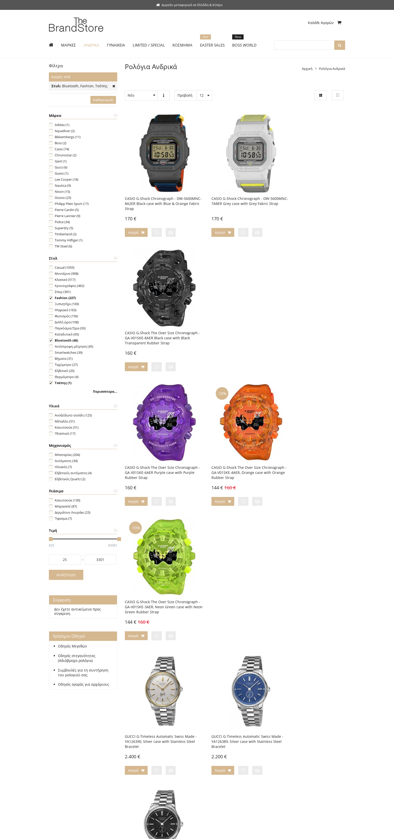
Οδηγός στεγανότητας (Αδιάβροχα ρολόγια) (76, 658)
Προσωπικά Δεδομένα (217, 761)
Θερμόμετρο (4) (66, 376)
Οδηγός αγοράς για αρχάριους (83, 684)
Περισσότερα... (105, 391)
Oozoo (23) (63, 197)
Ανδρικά (55, 738)
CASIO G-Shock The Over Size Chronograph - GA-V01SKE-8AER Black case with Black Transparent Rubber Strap (309, 195)
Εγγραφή (56, 731)
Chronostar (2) (65, 155)
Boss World (57, 769)
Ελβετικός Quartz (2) (70, 479)
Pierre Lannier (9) (67, 216)
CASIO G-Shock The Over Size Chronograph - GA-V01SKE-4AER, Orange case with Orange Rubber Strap (234, 319)
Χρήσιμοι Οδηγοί (138, 753)
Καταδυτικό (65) (67, 334)
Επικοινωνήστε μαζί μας (219, 738)
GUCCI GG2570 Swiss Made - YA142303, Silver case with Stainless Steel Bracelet (234, 567)
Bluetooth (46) (66, 340)
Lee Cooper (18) (66, 179)
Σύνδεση (71, 731)
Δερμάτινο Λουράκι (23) (72, 512)
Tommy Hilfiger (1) (69, 240)
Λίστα (338, 95)
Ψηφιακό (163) (65, 310)
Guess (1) (61, 173)
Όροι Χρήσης (211, 769)
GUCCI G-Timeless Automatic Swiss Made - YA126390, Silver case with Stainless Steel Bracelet (154, 445)
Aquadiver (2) (65, 131)
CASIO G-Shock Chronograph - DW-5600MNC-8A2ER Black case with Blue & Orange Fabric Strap (158, 192)
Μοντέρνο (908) (66, 273)
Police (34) (62, 222)
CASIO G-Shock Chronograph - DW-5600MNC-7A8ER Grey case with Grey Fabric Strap (232, 192)
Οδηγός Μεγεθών (72, 646)
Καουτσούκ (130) (67, 500)
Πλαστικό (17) (65, 433)
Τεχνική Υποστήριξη (140, 761)
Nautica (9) (63, 185)
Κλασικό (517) (65, 279)
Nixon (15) (62, 191)
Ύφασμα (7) (63, 518)
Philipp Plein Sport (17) (72, 203)
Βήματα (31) (64, 358)
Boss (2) (60, 143)
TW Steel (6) (63, 246)
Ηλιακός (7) (63, 467)
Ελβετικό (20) (64, 370)
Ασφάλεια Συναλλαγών (218, 753)
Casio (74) (62, 149)
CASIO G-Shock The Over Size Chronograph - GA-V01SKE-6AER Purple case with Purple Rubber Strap (158, 319)
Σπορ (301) (63, 291)
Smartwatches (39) (69, 352)
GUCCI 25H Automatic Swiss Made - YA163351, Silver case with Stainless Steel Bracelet (155, 569)
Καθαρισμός (103, 99)
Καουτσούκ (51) (66, 427)
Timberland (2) (65, 234)
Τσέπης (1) (63, 383)
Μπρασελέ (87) (66, 506)
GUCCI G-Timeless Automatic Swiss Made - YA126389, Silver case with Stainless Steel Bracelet (230, 445)
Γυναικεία (56, 746)
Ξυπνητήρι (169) (67, 304)
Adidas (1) (62, 124)
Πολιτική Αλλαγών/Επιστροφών (149, 746)
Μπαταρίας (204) (67, 454)
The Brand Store (82, 832)
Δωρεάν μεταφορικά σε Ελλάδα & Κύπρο (189, 5)
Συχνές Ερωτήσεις (138, 769)
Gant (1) (61, 161)
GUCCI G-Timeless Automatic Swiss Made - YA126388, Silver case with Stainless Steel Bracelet (306, 445)
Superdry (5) (64, 228)
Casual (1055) (64, 267)
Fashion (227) (65, 298)
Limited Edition (60, 753)
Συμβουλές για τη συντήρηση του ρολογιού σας (83, 672)
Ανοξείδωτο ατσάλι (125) (73, 415)
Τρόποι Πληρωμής (139, 731)
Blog (204, 746)
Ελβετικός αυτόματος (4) (73, 473)
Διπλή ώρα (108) (67, 322)
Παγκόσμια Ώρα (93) (70, 328)
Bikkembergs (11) (68, 137)
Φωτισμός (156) (66, 316)
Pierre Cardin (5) (67, 209)
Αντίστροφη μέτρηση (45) (74, 346)
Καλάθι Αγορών (324, 22)
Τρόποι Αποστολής (139, 738)
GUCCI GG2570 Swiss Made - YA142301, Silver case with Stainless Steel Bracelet (310, 567)
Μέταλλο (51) (65, 421)
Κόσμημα (56, 761)
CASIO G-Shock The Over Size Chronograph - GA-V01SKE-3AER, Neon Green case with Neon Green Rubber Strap (309, 322)
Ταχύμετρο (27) (66, 364)
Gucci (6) (61, 167)
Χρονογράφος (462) (69, 285)
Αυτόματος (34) (66, 460)
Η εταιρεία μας (212, 731)
